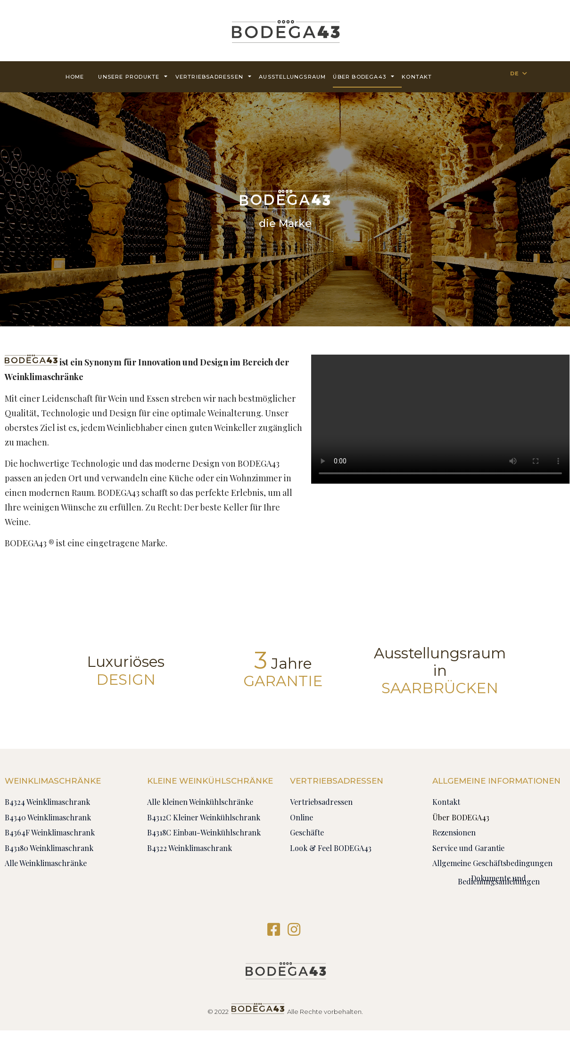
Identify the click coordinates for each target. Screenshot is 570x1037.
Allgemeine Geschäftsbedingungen (492, 863)
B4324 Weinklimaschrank (47, 802)
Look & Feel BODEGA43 (331, 848)
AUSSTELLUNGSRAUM (292, 76)
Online (301, 817)
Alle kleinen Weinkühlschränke (200, 802)
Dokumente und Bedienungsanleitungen (499, 879)
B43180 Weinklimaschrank (49, 848)
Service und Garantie (468, 848)
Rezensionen (454, 832)
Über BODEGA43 (364, 76)
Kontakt (417, 76)
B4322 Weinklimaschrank (189, 848)
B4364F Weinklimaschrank (50, 832)
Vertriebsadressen (213, 76)
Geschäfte (307, 832)
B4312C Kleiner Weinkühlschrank (203, 817)
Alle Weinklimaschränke (46, 863)
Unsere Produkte (133, 76)
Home (75, 76)
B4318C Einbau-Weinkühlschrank (204, 832)
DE (514, 73)
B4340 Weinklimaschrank (48, 817)
